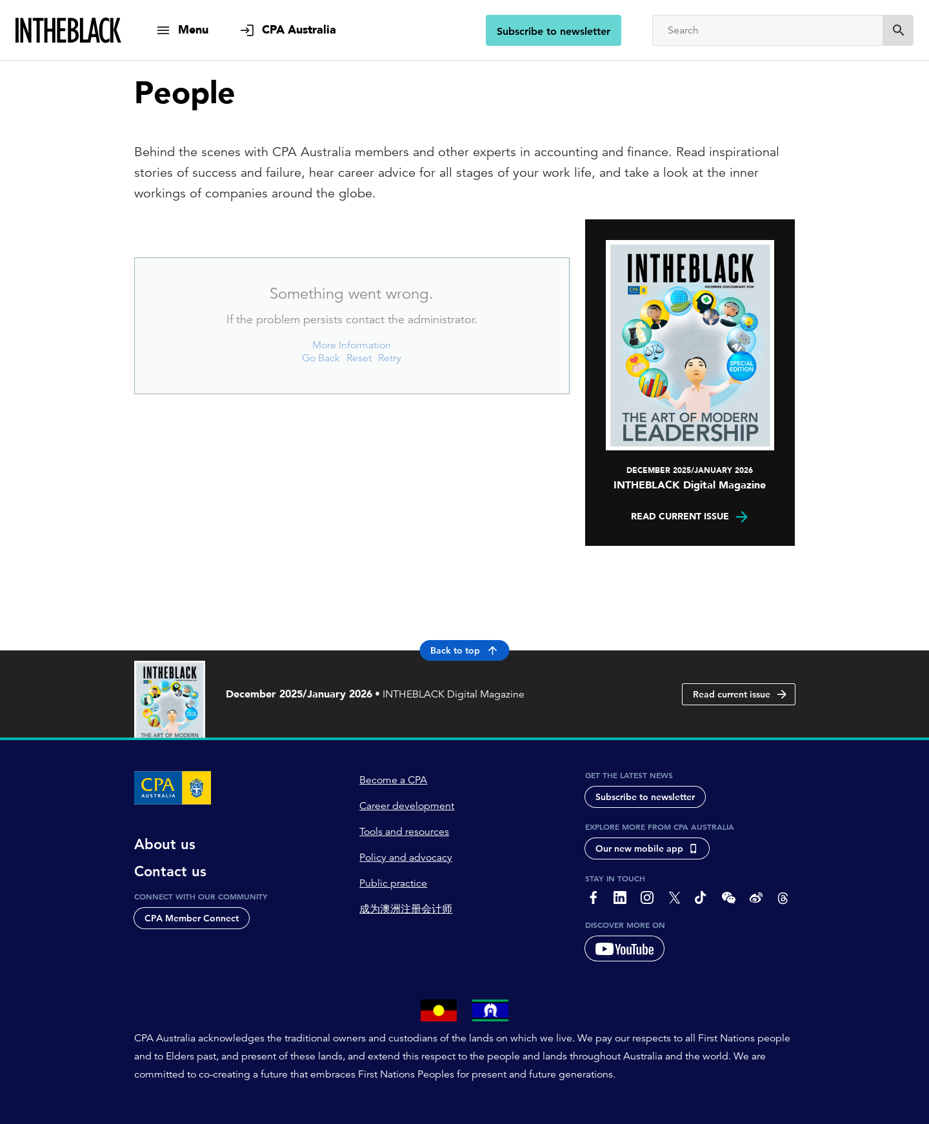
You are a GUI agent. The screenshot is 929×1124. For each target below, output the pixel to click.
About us (164, 844)
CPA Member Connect (192, 918)
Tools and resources (404, 832)
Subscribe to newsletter (553, 31)
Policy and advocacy (405, 857)
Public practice (393, 883)
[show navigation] (182, 30)
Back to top (464, 650)
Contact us (170, 871)
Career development (406, 806)
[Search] (768, 30)
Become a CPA (393, 780)
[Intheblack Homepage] (68, 30)
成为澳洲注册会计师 (405, 909)
